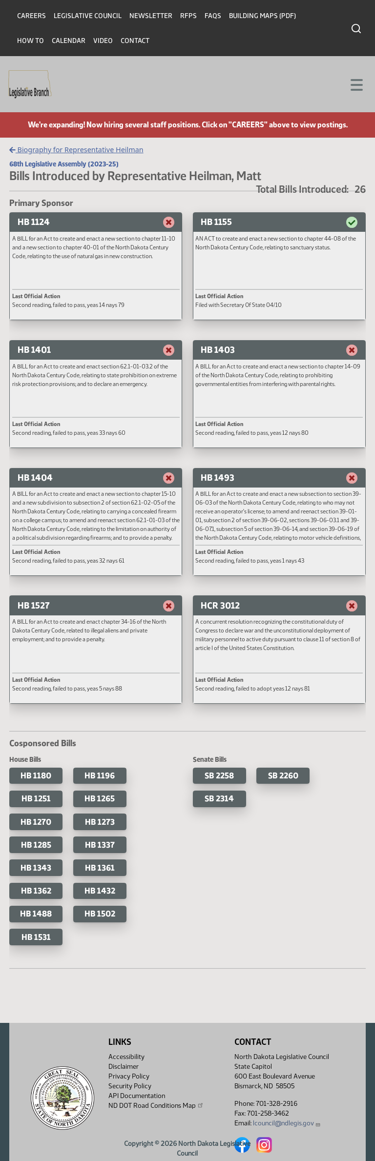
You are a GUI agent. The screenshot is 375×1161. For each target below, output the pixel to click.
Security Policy (129, 1086)
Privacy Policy (128, 1076)
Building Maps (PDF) (262, 16)
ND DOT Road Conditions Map (156, 1105)
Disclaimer (123, 1066)
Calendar (68, 41)
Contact (135, 41)
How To (30, 41)
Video (103, 41)
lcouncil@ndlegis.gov (287, 1123)
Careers (31, 16)
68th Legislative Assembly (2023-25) (64, 164)
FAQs (213, 16)
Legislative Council (88, 16)
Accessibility (126, 1057)
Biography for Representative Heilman (76, 149)
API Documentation (136, 1096)
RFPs (188, 16)
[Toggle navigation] (356, 84)
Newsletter (150, 16)
